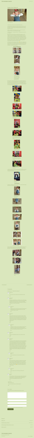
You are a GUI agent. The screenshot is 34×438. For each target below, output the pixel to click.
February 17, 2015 (11, 292)
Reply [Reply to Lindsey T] (10, 366)
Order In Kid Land (4, 284)
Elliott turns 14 (3, 427)
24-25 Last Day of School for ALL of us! (7, 424)
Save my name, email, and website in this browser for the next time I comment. (15, 407)
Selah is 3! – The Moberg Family (11, 382)
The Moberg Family (6, 1)
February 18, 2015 (12, 306)
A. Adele (10, 314)
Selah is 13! (3, 420)
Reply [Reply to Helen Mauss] (10, 304)
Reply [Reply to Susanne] (10, 311)
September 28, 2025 (31, 422)
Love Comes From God (29, 284)
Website (8, 404)
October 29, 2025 (31, 420)
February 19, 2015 (11, 338)
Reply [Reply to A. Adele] (10, 322)
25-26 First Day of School (5, 422)
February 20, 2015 (12, 368)
